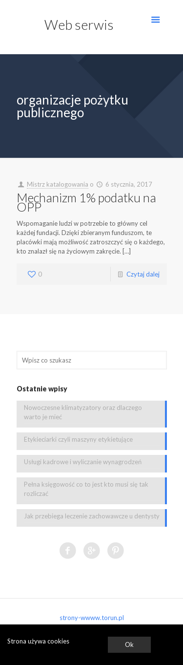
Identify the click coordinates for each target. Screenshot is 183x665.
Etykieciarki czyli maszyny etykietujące (78, 439)
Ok (129, 644)
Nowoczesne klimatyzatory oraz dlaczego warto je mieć (83, 412)
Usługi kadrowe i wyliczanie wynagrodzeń (83, 462)
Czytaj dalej (143, 274)
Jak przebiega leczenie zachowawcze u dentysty (92, 516)
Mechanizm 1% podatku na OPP (86, 202)
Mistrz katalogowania (57, 184)
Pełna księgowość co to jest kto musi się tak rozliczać (86, 488)
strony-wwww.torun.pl (92, 618)
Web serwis (79, 24)
